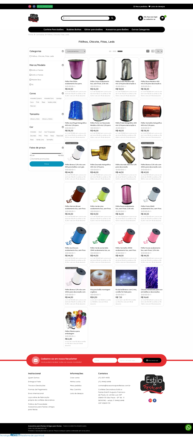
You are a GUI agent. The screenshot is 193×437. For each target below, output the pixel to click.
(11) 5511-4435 (104, 378)
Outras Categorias (141, 29)
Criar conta (74, 378)
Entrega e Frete (34, 381)
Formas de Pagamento (37, 389)
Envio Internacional (36, 393)
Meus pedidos (140, 6)
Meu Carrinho (75, 389)
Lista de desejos (157, 6)
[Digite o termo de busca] (85, 18)
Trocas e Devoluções (36, 385)
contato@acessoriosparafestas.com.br (114, 385)
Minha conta (75, 381)
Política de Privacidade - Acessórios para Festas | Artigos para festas (41, 407)
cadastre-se (150, 19)
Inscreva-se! (152, 360)
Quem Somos (33, 378)
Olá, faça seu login (150, 17)
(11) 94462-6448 (104, 381)
